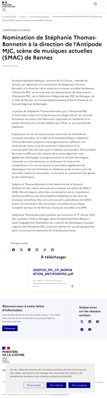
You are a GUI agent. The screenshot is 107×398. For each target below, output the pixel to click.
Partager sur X (21, 250)
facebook (97, 321)
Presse (23, 16)
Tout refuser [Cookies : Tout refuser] (56, 385)
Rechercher (95, 4)
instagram (82, 329)
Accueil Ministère (9, 16)
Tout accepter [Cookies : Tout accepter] (79, 385)
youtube (90, 329)
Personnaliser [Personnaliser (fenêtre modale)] (34, 385)
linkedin (90, 321)
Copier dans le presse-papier (45, 250)
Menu (103, 4)
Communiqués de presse (39, 16)
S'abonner (9, 328)
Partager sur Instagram (37, 250)
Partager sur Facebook (13, 250)
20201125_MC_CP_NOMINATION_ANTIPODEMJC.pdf (53, 272)
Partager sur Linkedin (29, 250)
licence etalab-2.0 (59, 394)
